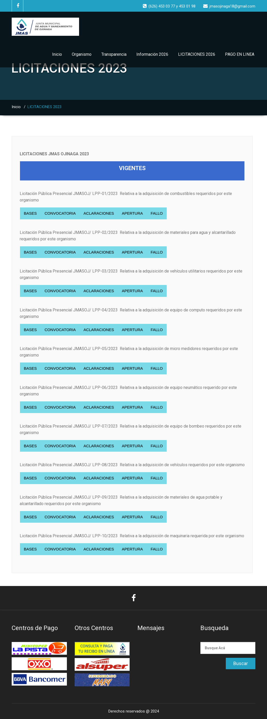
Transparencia (114, 54)
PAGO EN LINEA (239, 54)
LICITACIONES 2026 (196, 54)
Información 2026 (152, 54)
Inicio (57, 54)
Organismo (82, 54)
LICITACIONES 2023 (44, 106)
